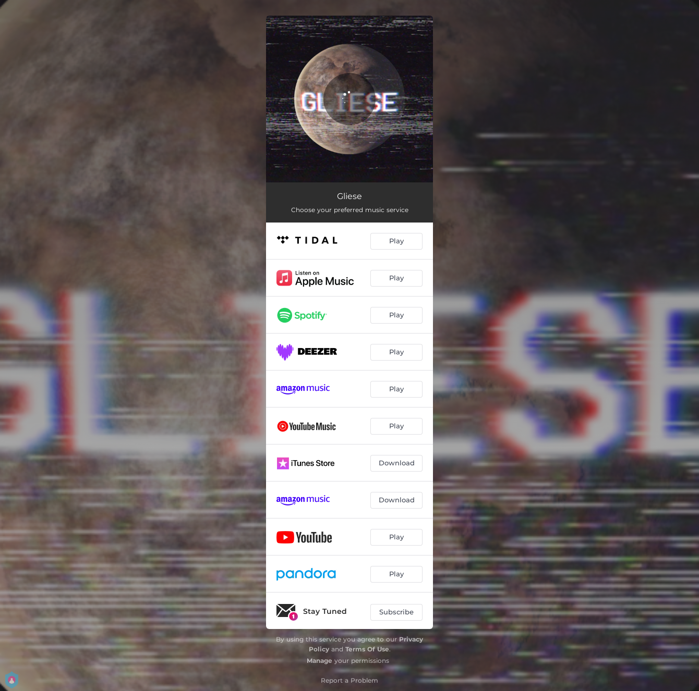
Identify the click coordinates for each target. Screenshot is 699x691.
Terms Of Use (367, 649)
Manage (319, 660)
